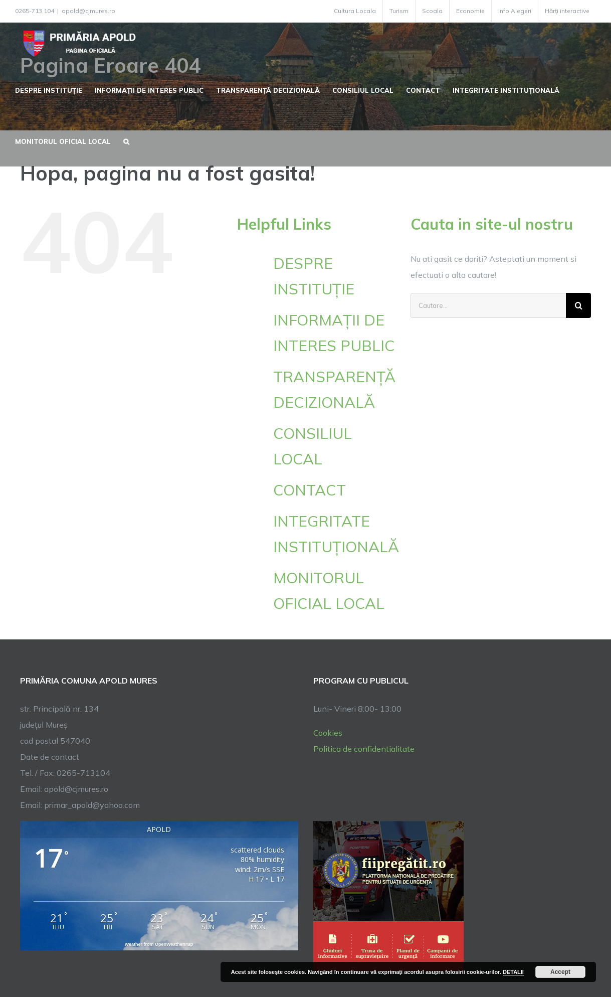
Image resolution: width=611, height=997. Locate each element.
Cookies (327, 733)
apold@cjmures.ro (88, 11)
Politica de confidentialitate (364, 749)
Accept (560, 971)
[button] (126, 140)
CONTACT (309, 490)
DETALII (513, 972)
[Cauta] (578, 305)
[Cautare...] (488, 305)
